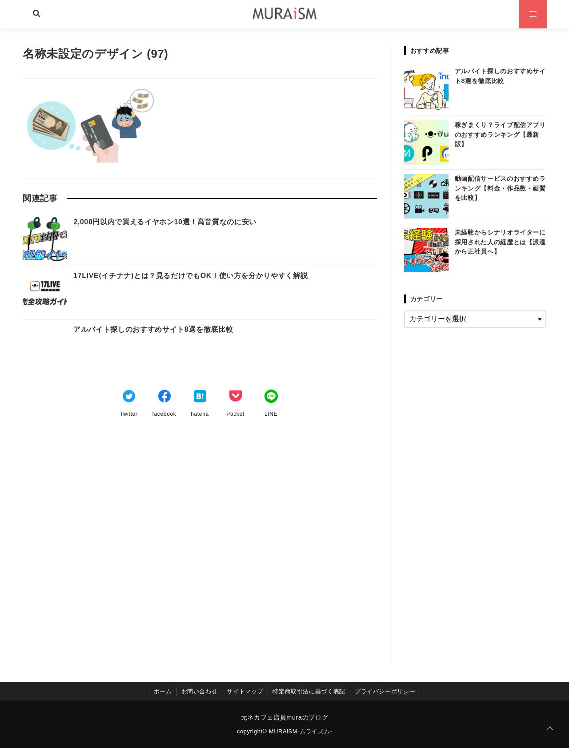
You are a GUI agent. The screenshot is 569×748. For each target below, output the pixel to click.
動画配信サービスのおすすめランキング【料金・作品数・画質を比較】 (500, 188)
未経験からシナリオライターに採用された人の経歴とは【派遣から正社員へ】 (500, 242)
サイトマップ (245, 691)
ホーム (163, 691)
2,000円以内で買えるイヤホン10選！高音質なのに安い (164, 222)
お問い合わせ (199, 691)
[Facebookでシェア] (164, 397)
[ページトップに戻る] (550, 729)
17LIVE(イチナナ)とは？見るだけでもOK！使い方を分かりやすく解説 (190, 275)
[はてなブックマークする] (200, 397)
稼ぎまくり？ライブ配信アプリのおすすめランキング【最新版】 (500, 134)
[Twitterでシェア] (129, 397)
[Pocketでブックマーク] (235, 397)
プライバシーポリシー (385, 691)
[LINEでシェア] (271, 397)
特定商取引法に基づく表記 (308, 691)
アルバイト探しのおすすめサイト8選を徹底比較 (153, 329)
